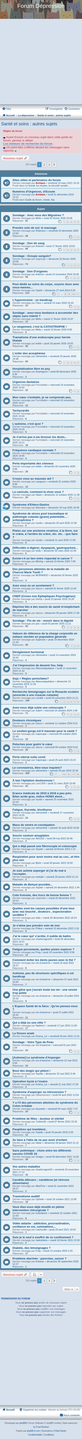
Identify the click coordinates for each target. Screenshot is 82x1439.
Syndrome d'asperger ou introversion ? (39, 1092)
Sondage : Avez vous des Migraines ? (38, 215)
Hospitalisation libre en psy (31, 368)
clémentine (41, 356)
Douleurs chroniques (26, 720)
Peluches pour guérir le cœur (32, 744)
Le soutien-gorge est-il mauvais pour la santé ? (44, 731)
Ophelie (40, 1199)
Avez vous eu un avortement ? (33, 585)
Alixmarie (40, 507)
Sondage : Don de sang (28, 243)
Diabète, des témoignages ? (31, 1248)
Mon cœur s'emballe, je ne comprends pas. (41, 397)
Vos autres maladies (26, 1166)
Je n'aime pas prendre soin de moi (36, 925)
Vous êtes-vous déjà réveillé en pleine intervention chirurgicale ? (38, 1208)
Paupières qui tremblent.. (29, 1129)
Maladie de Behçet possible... (32, 884)
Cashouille (41, 1229)
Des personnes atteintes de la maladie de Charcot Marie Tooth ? (40, 570)
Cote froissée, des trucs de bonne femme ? (42, 895)
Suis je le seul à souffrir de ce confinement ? (42, 1237)
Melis (38, 218)
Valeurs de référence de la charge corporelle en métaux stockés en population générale (44, 635)
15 (64, 774)
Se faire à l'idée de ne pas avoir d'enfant (39, 1140)
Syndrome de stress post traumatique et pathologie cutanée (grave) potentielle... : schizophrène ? (40, 517)
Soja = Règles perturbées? (30, 678)
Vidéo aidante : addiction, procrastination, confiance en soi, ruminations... (41, 1225)
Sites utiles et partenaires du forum (36, 180)
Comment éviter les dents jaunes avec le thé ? (44, 960)
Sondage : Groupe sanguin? (31, 256)
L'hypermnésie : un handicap (32, 300)
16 (68, 774)
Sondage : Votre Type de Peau (33, 1042)
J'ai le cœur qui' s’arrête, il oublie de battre (41, 936)
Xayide (39, 849)
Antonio (40, 246)
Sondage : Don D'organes (30, 271)
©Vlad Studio (60, 1431)
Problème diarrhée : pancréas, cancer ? (39, 1258)
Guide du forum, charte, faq (39, 199)
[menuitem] (6, 108)
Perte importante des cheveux (33, 463)
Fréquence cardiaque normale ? (34, 450)
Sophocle (41, 639)
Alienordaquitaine (45, 668)
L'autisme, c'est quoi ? (27, 423)
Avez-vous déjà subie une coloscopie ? (39, 707)
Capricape (41, 734)
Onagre (40, 1156)
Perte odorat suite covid (28, 757)
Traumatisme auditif (26, 1196)
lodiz (38, 917)
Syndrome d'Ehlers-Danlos (30, 504)
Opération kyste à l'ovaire (29, 1081)
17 (73, 774)
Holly (38, 550)
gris (38, 623)
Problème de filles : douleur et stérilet (38, 1118)
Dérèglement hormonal (28, 652)
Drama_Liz (41, 1036)
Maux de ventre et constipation (33, 824)
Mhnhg (39, 561)
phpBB (22, 1423)
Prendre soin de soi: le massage (34, 227)
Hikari (39, 494)
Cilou (38, 303)
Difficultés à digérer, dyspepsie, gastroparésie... (45, 547)
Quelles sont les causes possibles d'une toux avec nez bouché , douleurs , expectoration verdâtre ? (43, 911)
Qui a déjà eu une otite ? (29, 1022)
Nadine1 (40, 1025)
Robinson (41, 230)
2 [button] (44, 165)
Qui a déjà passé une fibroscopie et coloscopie (44, 846)
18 (78, 774)
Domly (39, 599)
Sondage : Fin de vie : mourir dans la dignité (42, 620)
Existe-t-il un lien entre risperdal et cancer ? (42, 558)
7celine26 (41, 1121)
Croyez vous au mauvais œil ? (33, 478)
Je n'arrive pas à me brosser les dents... (39, 437)
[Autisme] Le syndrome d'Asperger (36, 1057)
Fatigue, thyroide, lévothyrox (32, 809)
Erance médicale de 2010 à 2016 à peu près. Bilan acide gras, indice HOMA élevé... (42, 795)
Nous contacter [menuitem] (70, 1414)
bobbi (39, 343)
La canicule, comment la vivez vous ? (38, 491)
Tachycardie (20, 410)
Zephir (39, 290)
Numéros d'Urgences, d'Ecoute (33, 191)
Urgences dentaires (25, 382)
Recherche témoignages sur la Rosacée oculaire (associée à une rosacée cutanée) (45, 693)
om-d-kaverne (43, 963)
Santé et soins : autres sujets (29, 123)
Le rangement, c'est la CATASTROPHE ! (39, 326)
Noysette (40, 1108)
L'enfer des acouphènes (28, 353)
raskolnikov (42, 1240)
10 (73, 294)
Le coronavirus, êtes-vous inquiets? (37, 767)
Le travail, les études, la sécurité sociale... (47, 185)
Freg (38, 952)
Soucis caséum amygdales (30, 835)
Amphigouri (42, 371)
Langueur (41, 481)
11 (78, 294)
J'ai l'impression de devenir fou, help (37, 665)
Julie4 (39, 710)
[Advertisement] (41, 62)
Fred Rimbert (42, 1427)
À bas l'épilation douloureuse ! (33, 780)
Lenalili (39, 698)
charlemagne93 (44, 939)
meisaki (40, 876)
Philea (39, 928)
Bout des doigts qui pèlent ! (31, 1070)
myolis (39, 523)
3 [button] (49, 165)
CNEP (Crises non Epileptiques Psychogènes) (43, 596)
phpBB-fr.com (33, 1431)
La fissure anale (23, 1033)
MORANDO (42, 575)
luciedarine (41, 1213)
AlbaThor (40, 1186)
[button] (54, 164)
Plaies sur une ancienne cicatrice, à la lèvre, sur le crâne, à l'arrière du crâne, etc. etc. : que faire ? (45, 534)
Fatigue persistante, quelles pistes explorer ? (43, 949)
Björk (38, 863)
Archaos (40, 183)
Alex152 (40, 838)
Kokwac (40, 1261)
